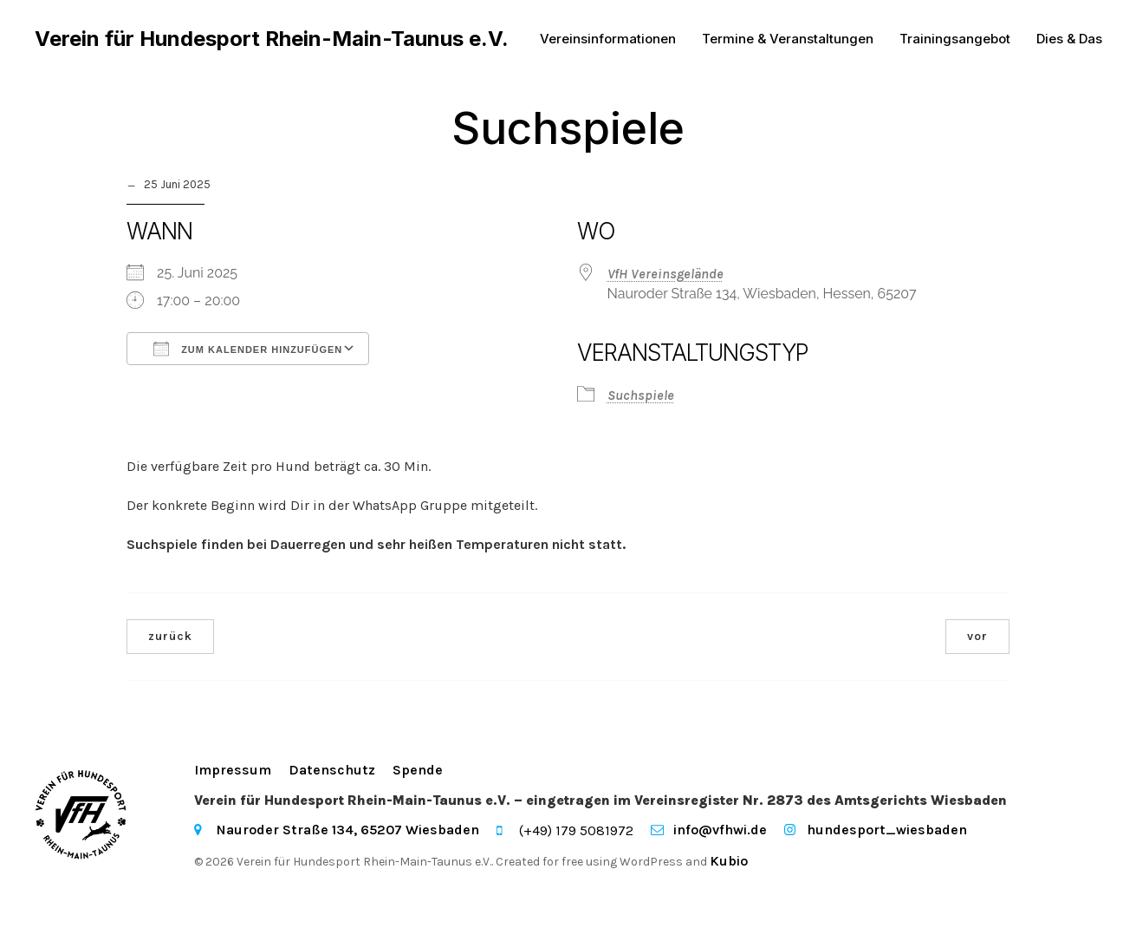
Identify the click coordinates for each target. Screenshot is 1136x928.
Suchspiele (640, 395)
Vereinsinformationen (608, 38)
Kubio (729, 861)
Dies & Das (1069, 38)
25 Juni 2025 (177, 184)
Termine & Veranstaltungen (787, 38)
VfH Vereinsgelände (665, 273)
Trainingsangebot (954, 38)
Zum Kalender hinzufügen (247, 348)
